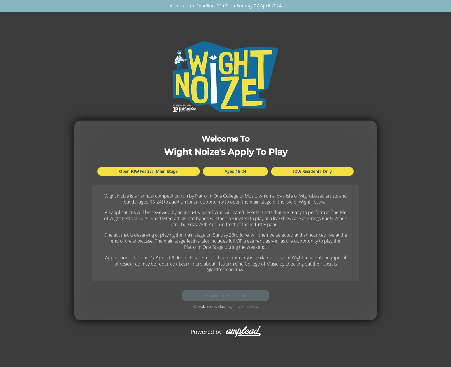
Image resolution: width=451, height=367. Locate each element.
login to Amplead (242, 306)
